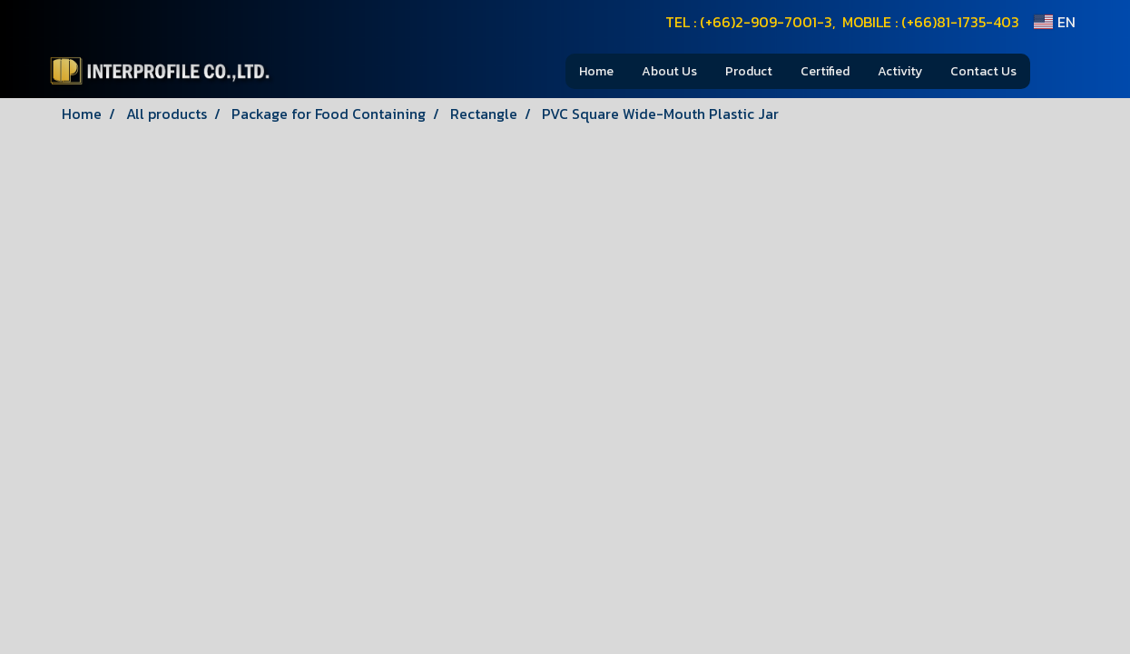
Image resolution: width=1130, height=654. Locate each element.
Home (596, 71)
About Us (669, 71)
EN (1054, 22)
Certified (825, 71)
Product (748, 71)
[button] (1057, 71)
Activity (900, 71)
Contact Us (983, 71)
